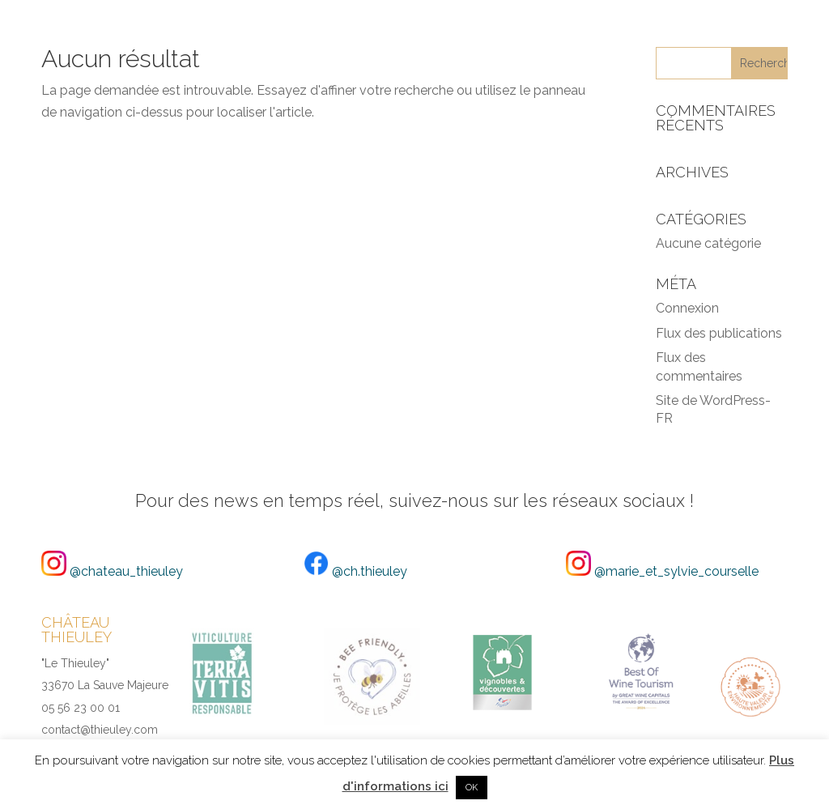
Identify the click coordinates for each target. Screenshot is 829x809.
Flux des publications (719, 333)
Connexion (687, 308)
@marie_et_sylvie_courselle (662, 571)
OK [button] (472, 787)
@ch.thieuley (355, 571)
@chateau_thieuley (112, 571)
